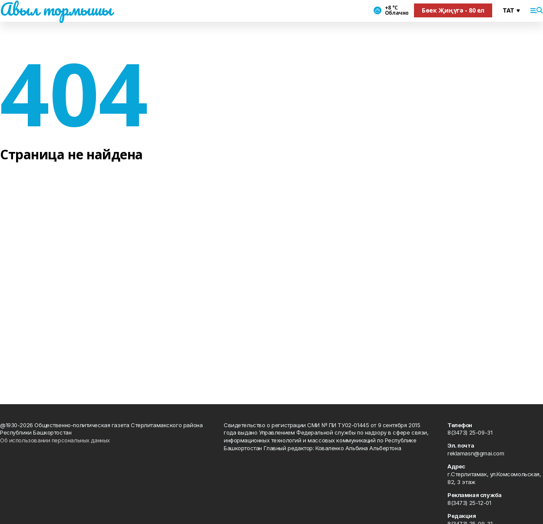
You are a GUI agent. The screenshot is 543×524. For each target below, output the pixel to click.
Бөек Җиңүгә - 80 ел (453, 10)
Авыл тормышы (56, 9)
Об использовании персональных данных (55, 440)
